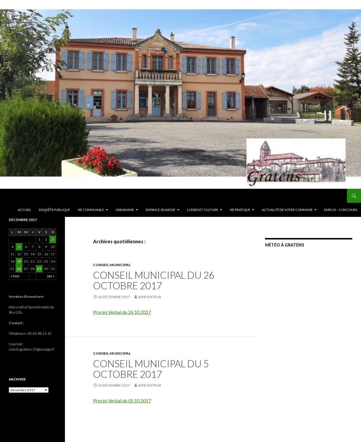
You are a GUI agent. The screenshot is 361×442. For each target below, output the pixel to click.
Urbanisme (125, 210)
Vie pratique (240, 210)
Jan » (50, 276)
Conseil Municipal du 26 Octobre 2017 (153, 280)
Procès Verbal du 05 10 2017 (122, 400)
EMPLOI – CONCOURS (340, 210)
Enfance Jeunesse (160, 210)
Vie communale (91, 210)
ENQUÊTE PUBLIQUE (54, 210)
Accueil (24, 210)
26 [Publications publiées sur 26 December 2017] (19, 268)
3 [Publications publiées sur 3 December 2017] (53, 239)
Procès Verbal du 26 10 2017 (122, 312)
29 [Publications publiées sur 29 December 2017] (39, 268)
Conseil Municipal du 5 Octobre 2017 (151, 369)
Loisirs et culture (202, 210)
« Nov (15, 276)
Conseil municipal (112, 265)
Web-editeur (149, 297)
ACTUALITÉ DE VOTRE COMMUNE (287, 210)
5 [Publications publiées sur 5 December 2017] (19, 246)
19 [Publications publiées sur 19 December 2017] (19, 261)
